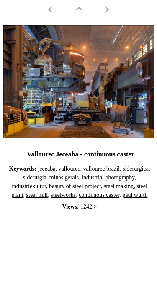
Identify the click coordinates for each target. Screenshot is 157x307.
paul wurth (134, 195)
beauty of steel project (75, 186)
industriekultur (29, 186)
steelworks (63, 195)
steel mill (37, 195)
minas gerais (64, 177)
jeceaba (46, 169)
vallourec (69, 169)
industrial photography (108, 177)
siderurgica (136, 169)
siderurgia (34, 177)
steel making (119, 186)
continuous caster (99, 195)
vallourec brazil (101, 169)
